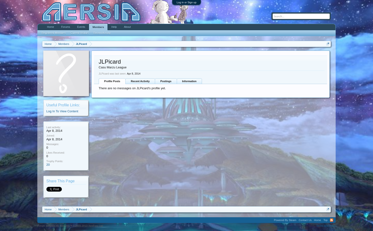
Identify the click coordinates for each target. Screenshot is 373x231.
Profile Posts (112, 81)
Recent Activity (140, 81)
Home (50, 26)
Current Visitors (80, 33)
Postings (165, 81)
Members (98, 27)
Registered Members (54, 33)
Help (114, 26)
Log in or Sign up (186, 2)
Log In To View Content (62, 111)
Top (325, 220)
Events (81, 26)
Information (189, 81)
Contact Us (305, 220)
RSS (331, 220)
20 (48, 164)
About (127, 26)
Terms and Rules (326, 225)
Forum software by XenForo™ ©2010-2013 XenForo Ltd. (70, 225)
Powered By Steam (285, 220)
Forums (65, 26)
